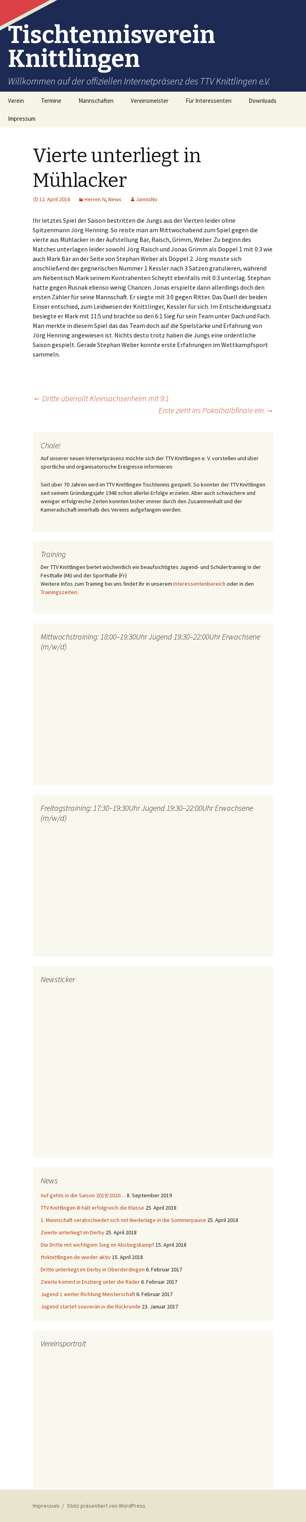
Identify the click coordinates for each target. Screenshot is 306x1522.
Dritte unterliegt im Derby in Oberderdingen (93, 1269)
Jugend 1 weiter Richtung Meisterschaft (88, 1294)
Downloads (263, 100)
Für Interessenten (208, 100)
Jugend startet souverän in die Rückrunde (91, 1306)
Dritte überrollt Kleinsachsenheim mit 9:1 (101, 398)
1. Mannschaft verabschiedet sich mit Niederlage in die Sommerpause (123, 1220)
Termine (51, 100)
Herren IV (95, 199)
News (115, 199)
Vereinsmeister (150, 100)
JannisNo (146, 199)
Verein (16, 100)
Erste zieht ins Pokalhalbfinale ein (216, 410)
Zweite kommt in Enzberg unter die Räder (90, 1281)
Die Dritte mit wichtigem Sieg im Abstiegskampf (97, 1244)
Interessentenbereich (199, 583)
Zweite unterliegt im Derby (72, 1232)
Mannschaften (96, 100)
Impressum (21, 118)
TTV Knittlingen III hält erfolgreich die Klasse (92, 1207)
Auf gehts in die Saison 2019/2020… (83, 1195)
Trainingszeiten (59, 592)
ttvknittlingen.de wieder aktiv (76, 1257)
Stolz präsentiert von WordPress (106, 1505)
